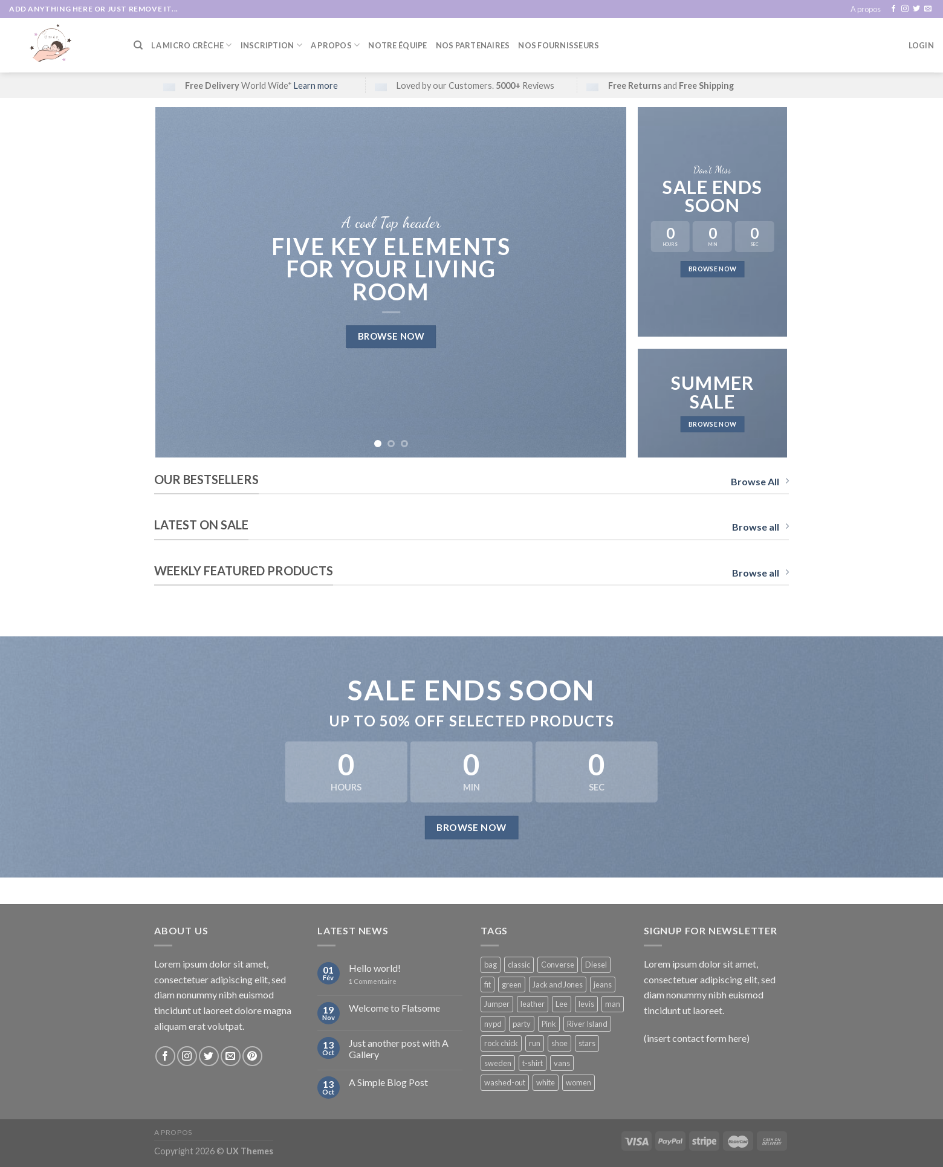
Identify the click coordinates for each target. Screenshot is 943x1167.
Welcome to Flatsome (394, 1007)
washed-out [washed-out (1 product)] (504, 1082)
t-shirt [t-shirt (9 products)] (532, 1063)
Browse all (760, 526)
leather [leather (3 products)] (532, 1004)
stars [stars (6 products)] (586, 1043)
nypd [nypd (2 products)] (493, 1024)
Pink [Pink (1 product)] (549, 1024)
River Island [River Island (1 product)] (587, 1024)
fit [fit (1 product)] (487, 984)
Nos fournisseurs (558, 45)
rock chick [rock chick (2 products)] (501, 1043)
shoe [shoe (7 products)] (559, 1043)
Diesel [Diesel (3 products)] (596, 964)
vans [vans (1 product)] (562, 1063)
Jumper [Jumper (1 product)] (497, 1004)
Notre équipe (397, 45)
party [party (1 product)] (522, 1024)
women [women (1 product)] (578, 1082)
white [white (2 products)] (545, 1082)
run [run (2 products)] (534, 1043)
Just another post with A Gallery (399, 1048)
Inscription (271, 45)
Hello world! (375, 968)
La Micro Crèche (191, 45)
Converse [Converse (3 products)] (557, 964)
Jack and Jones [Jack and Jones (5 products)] (558, 984)
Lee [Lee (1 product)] (562, 1004)
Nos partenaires (473, 45)
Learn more (316, 85)
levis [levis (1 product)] (586, 1004)
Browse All (760, 481)
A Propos (335, 45)
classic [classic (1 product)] (519, 964)
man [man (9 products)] (612, 1004)
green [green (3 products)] (512, 984)
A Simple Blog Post (388, 1082)
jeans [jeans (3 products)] (603, 984)
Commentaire (373, 981)
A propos (866, 9)
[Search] (138, 45)
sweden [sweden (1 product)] (497, 1063)
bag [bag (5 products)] (490, 964)
